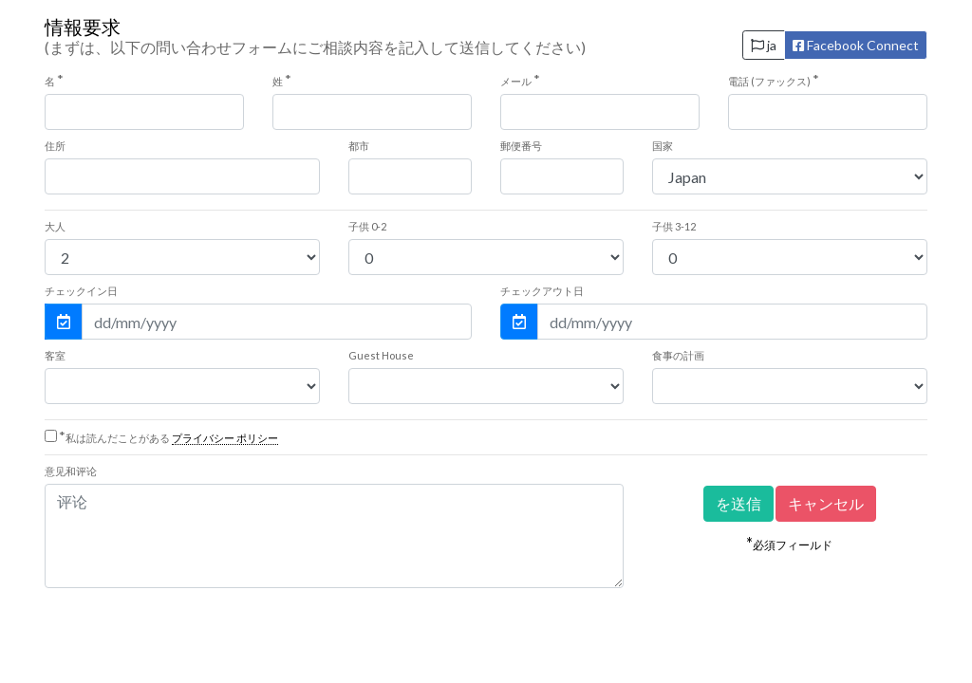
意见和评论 (71, 471)
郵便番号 (521, 145)
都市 (358, 145)
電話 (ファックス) (773, 79)
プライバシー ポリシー (225, 438)
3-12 (674, 226)
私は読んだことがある (168, 438)
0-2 (367, 226)
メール (520, 79)
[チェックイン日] (277, 322)
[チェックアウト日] (732, 322)
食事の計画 (678, 355)
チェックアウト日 (542, 291)
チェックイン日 (81, 291)
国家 (662, 145)
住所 (55, 145)
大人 (55, 226)
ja (763, 45)
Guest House (381, 355)
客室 (55, 355)
